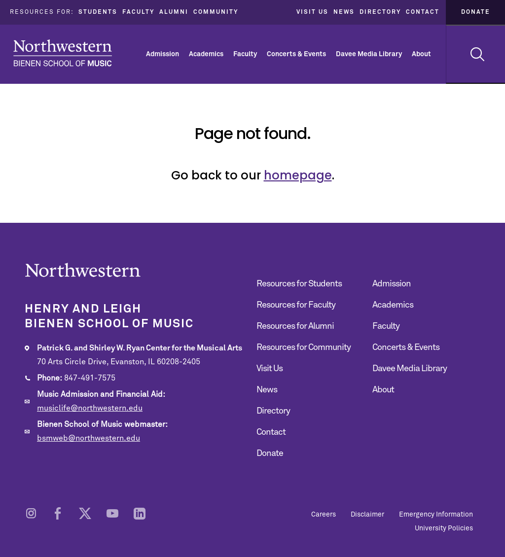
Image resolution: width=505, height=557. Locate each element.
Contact (422, 12)
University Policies (444, 528)
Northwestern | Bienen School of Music (62, 53)
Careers (323, 514)
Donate (475, 12)
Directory (380, 12)
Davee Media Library (369, 54)
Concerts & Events (296, 54)
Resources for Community (303, 347)
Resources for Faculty (295, 305)
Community (215, 12)
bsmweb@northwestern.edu (88, 438)
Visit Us (312, 12)
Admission (162, 54)
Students (97, 12)
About (421, 54)
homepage (298, 175)
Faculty (138, 12)
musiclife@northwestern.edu (90, 408)
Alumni (173, 12)
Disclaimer (367, 514)
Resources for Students (299, 283)
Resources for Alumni (295, 326)
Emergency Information (436, 514)
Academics (206, 54)
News (344, 12)
